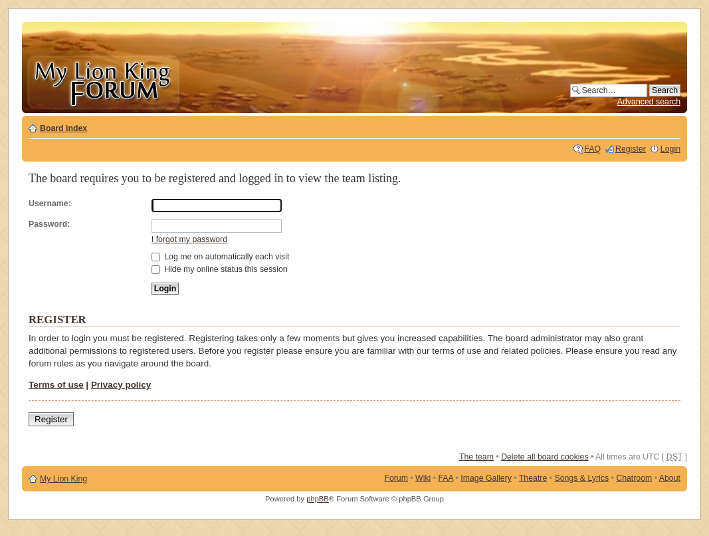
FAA (446, 478)
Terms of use (56, 385)
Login (670, 149)
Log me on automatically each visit (221, 256)
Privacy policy (121, 385)
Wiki (423, 478)
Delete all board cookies (544, 457)
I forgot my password (189, 239)
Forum (396, 478)
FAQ (592, 149)
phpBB (317, 499)
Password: (49, 224)
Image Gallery (486, 478)
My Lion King (63, 478)
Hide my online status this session (220, 269)
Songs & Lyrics (581, 478)
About (669, 478)
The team (476, 457)
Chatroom (634, 478)
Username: (50, 203)
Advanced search (648, 101)
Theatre (533, 478)
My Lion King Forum (103, 81)
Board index (63, 128)
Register (630, 149)
